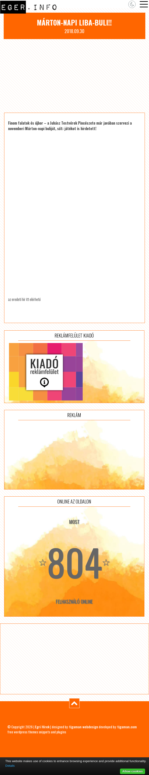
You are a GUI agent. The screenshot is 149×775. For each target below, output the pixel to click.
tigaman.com (127, 726)
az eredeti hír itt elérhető (24, 299)
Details (10, 765)
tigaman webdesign (83, 726)
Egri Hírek (42, 726)
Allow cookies (132, 771)
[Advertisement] (74, 76)
